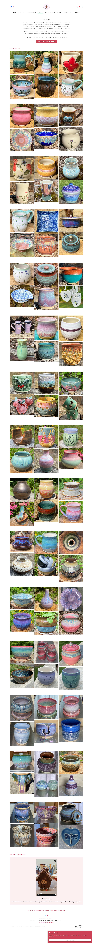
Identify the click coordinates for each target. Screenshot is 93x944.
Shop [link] (20, 12)
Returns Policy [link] (53, 924)
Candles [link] (77, 12)
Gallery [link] (40, 12)
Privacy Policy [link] (31, 924)
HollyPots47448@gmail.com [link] (46, 936)
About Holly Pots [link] (30, 12)
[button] (82, 7)
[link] (11, 7)
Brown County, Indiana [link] (53, 12)
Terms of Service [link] (40, 924)
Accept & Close (79, 939)
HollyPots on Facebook (46, 41)
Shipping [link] (47, 924)
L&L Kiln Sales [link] (68, 12)
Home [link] (15, 12)
